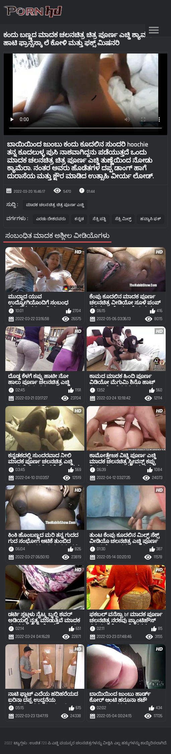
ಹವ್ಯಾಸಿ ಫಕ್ (150, 218)
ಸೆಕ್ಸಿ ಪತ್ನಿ (99, 218)
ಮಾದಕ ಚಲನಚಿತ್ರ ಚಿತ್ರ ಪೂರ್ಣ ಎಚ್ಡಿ (55, 204)
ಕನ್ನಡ (79, 218)
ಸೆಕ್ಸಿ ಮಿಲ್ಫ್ (123, 218)
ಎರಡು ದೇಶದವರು (51, 218)
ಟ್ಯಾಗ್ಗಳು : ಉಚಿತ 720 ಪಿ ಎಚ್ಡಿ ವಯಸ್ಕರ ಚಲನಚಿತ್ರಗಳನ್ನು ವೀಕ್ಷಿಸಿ (63, 743)
